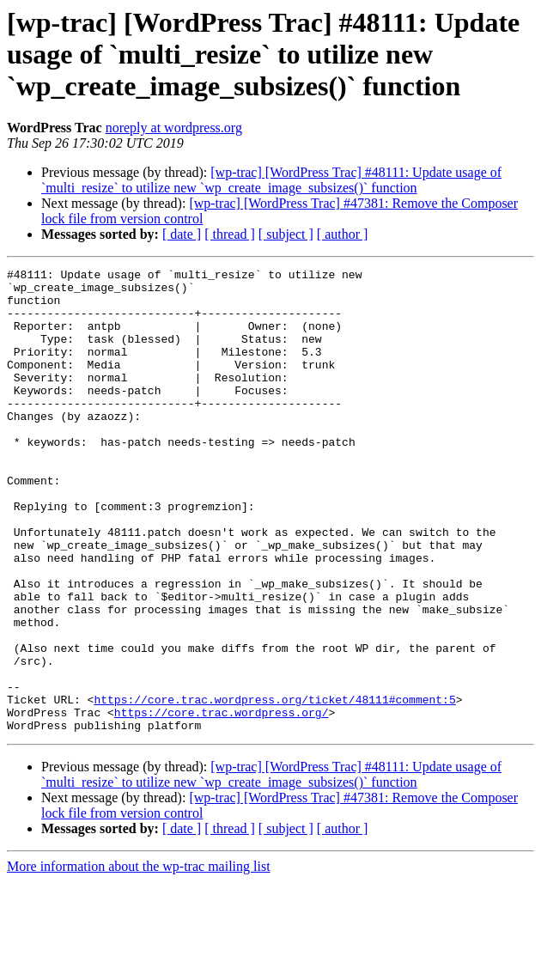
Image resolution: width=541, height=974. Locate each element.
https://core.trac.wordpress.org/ (221, 802)
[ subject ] (285, 234)
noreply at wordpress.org (174, 127)
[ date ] (181, 234)
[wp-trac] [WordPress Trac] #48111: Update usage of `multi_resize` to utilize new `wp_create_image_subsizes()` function (271, 180)
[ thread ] (229, 234)
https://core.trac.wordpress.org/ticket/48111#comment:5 (274, 786)
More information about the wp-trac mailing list (138, 959)
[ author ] (342, 234)
